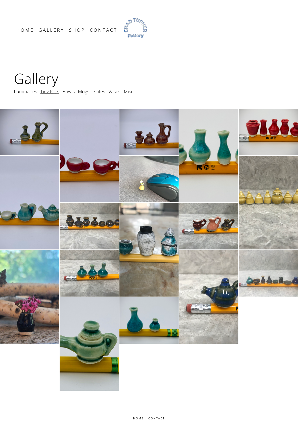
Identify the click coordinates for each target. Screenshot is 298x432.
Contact (103, 30)
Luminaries (25, 91)
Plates (99, 91)
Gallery (51, 30)
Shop (77, 30)
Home (25, 30)
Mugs (83, 91)
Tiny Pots (49, 91)
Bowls (68, 91)
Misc (128, 91)
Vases (114, 91)
